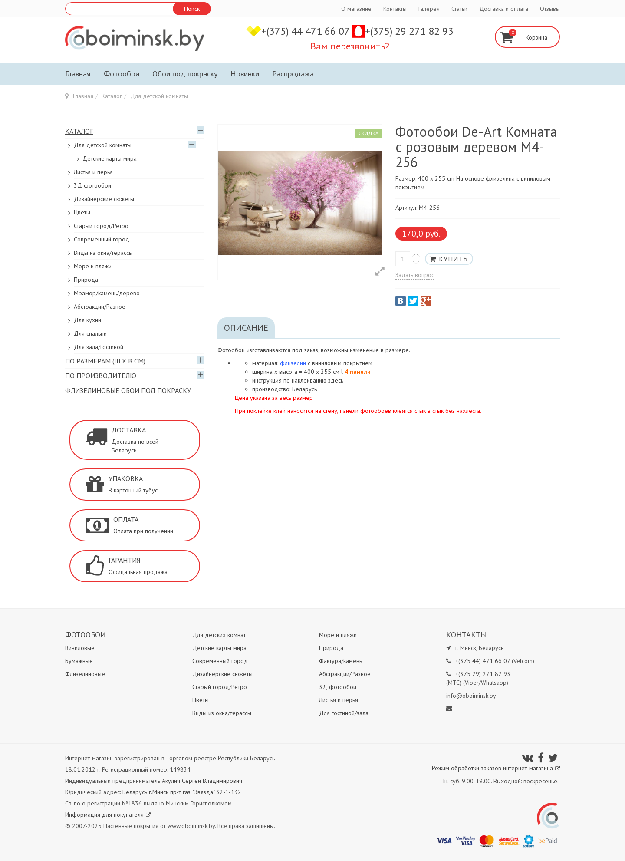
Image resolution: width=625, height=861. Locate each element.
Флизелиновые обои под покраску (128, 390)
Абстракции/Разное (99, 306)
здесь (335, 380)
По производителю (100, 375)
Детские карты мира (109, 158)
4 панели (358, 372)
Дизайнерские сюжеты (104, 199)
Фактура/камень (340, 661)
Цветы (82, 212)
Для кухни (87, 320)
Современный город (101, 239)
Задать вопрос (414, 275)
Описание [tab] (246, 327)
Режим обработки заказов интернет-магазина (496, 768)
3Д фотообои (92, 185)
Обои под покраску (184, 74)
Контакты (395, 9)
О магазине (356, 9)
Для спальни (90, 333)
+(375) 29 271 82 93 (409, 31)
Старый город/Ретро (101, 226)
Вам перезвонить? (349, 46)
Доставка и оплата (503, 9)
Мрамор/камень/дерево (107, 293)
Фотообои (121, 74)
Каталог (112, 96)
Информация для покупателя (108, 814)
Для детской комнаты (159, 96)
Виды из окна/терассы (103, 253)
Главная (78, 74)
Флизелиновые (85, 674)
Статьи (459, 9)
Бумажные (79, 661)
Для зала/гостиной (98, 347)
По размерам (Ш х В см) (105, 360)
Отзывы (550, 9)
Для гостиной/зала (343, 713)
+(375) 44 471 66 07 (306, 31)
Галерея (429, 9)
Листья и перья (93, 172)
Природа (86, 280)
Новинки (244, 74)
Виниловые (80, 648)
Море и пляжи (93, 266)
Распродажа (293, 74)
